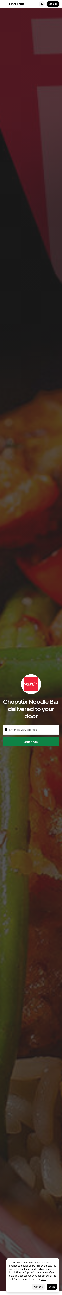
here (43, 1279)
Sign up (53, 4)
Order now (31, 742)
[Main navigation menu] (5, 4)
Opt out (38, 1286)
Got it (52, 1286)
